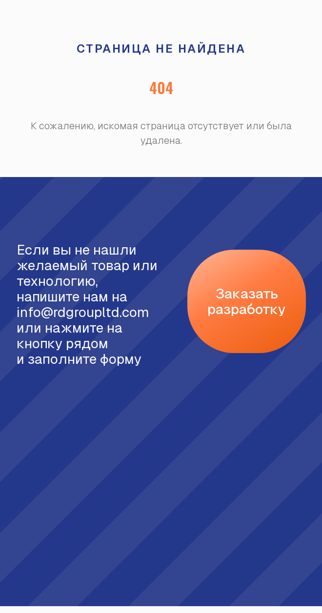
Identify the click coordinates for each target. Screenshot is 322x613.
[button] (246, 301)
